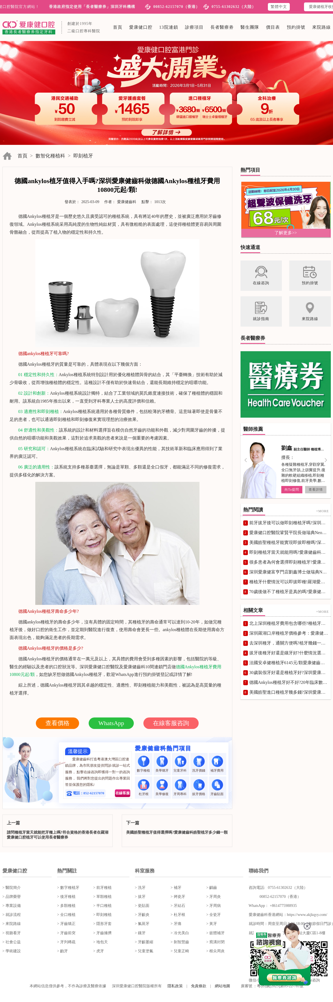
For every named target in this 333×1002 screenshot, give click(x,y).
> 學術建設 (11, 951)
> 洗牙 (140, 888)
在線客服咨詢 (171, 723)
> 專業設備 (11, 906)
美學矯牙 (162, 764)
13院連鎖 (168, 27)
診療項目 (194, 27)
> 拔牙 (140, 897)
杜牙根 (143, 787)
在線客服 (122, 793)
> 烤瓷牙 (177, 897)
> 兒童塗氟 (144, 951)
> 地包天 (100, 942)
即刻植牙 (83, 156)
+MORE (322, 511)
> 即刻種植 (102, 915)
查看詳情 (315, 489)
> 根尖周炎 (215, 951)
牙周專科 (180, 787)
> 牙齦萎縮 (144, 942)
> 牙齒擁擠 (102, 933)
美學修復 (162, 787)
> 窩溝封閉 (215, 942)
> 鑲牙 (140, 933)
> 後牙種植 (66, 897)
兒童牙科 (180, 764)
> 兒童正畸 (179, 951)
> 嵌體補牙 (215, 933)
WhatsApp (111, 723)
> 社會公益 (11, 942)
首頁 (117, 27)
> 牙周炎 (213, 897)
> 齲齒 (211, 888)
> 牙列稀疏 (66, 942)
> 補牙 (175, 888)
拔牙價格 (199, 787)
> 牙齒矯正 (66, 924)
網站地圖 (222, 986)
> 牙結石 (177, 906)
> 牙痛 (175, 924)
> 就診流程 (11, 915)
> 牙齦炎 (142, 915)
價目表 (273, 27)
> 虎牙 (98, 951)
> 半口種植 (102, 906)
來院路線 (321, 27)
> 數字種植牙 (68, 888)
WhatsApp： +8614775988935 (273, 906)
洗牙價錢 (199, 764)
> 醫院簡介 (11, 888)
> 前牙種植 (102, 888)
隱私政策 (175, 986)
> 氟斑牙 (142, 924)
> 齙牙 (62, 951)
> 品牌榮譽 (11, 897)
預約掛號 (296, 27)
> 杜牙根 (177, 915)
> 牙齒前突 (66, 933)
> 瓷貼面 (142, 906)
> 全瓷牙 (213, 915)
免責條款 (198, 986)
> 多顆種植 (66, 906)
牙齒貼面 (217, 787)
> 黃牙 (211, 924)
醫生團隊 (250, 27)
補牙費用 (217, 764)
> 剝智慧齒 (179, 942)
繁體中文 (279, 7)
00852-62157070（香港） (176, 7)
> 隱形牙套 (102, 924)
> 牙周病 (213, 906)
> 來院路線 (11, 924)
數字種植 (144, 764)
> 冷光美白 (179, 933)
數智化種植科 (50, 156)
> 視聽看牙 (11, 933)
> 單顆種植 (102, 897)
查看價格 (57, 723)
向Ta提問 (291, 489)
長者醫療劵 (222, 27)
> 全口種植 (66, 915)
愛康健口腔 (140, 27)
